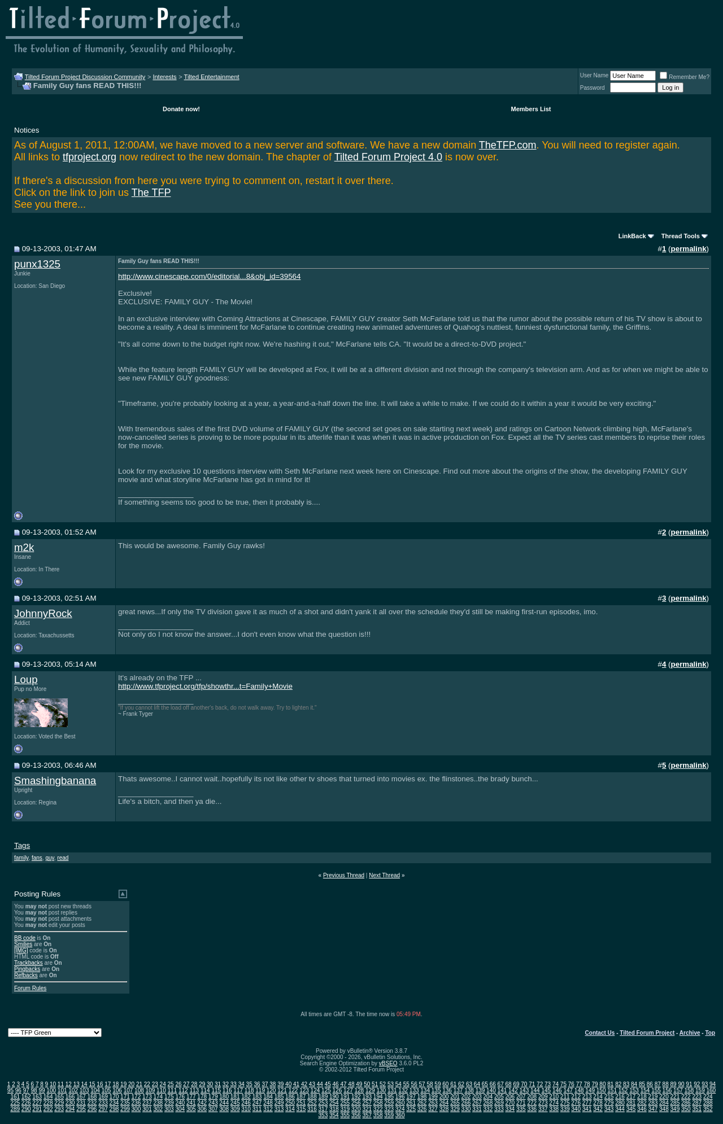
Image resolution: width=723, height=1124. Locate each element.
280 (620, 1103)
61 (453, 1084)
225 (15, 1103)
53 (390, 1084)
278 (598, 1103)
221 (675, 1097)
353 (323, 1115)
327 (433, 1109)
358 (378, 1115)
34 (241, 1084)
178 (202, 1097)
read (62, 858)
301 (147, 1109)
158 (689, 1090)
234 (114, 1103)
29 (202, 1084)
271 (521, 1103)
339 (565, 1109)
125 (326, 1090)
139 (480, 1090)
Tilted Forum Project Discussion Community (85, 76)
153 (634, 1090)
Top (710, 1033)
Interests (164, 76)
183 (257, 1097)
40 (288, 1084)
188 (312, 1097)
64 (477, 1084)
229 (59, 1103)
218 (642, 1097)
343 (609, 1109)
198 (422, 1097)
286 (686, 1103)
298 (114, 1109)
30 (210, 1084)
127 (348, 1090)
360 (400, 1115)
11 (61, 1084)
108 (139, 1090)
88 (666, 1084)
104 (95, 1090)
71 (532, 1084)
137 (458, 1090)
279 (609, 1103)
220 (664, 1097)
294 (70, 1109)
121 (282, 1090)
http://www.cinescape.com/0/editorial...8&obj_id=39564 (209, 276)
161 (15, 1097)
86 (650, 1084)
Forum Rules (30, 988)
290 (26, 1109)
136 (447, 1090)
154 (645, 1090)
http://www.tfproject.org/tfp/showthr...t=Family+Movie (205, 686)
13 (76, 1084)
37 (265, 1084)
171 (125, 1097)
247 (257, 1103)
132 (403, 1090)
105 (106, 1090)
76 (571, 1084)
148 (579, 1090)
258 (378, 1103)
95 (10, 1090)
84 (634, 1084)
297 (103, 1109)
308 (224, 1109)
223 (697, 1097)
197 (411, 1097)
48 (351, 1084)
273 (543, 1103)
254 (334, 1103)
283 (653, 1103)
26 (178, 1084)
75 (563, 1084)
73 (548, 1084)
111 (172, 1090)
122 (293, 1090)
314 (290, 1109)
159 (700, 1090)
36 (257, 1084)
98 (34, 1090)
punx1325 (37, 264)
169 (103, 1097)
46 (336, 1084)
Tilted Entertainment (211, 76)
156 (667, 1090)
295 (81, 1109)
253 (323, 1103)
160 (711, 1090)
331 (477, 1109)
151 (612, 1090)
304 (180, 1109)
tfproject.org (89, 157)
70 (524, 1084)
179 (213, 1097)
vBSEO (388, 1063)
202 (466, 1097)
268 (488, 1103)
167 (81, 1097)
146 (557, 1090)
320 (356, 1109)
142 (513, 1090)
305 (191, 1109)
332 (488, 1109)
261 (411, 1103)
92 (697, 1084)
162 (26, 1097)
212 (576, 1097)
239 (169, 1103)
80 (602, 1084)
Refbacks (26, 975)
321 (367, 1109)
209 (543, 1097)
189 (323, 1097)
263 (433, 1103)
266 (466, 1103)
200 (444, 1097)
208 (532, 1097)
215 (609, 1097)
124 (315, 1090)
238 (158, 1103)
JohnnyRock (43, 613)
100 (51, 1090)
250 (290, 1103)
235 (125, 1103)
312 (268, 1109)
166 (70, 1097)
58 (429, 1084)
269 (499, 1103)
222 (686, 1097)
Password (592, 88)
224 (708, 1097)
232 (92, 1103)
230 (70, 1103)
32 (226, 1084)
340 (576, 1109)
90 (681, 1084)
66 (493, 1084)
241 (191, 1103)
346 (642, 1109)
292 (48, 1109)
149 (590, 1090)
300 (136, 1109)
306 (202, 1109)
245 (235, 1103)
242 (202, 1103)
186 (290, 1097)
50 (367, 1084)
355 (345, 1115)
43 (312, 1084)
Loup (26, 679)
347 (653, 1109)
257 (367, 1103)
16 (100, 1084)
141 (502, 1090)
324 (400, 1109)
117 (238, 1090)
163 (37, 1097)
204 (488, 1097)
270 (510, 1103)
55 (406, 1084)
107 (128, 1090)
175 (169, 1097)
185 (279, 1097)
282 (642, 1103)
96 (18, 1090)
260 (400, 1103)
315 (301, 1109)
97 (26, 1090)
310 (246, 1109)
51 (375, 1084)
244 (224, 1103)
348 (664, 1109)
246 (246, 1103)
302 (158, 1109)
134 (425, 1090)
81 (610, 1084)
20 (131, 1084)
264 (444, 1103)
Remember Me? (684, 77)
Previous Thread (343, 875)
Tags (22, 845)
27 (186, 1084)
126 (337, 1090)
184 (268, 1097)
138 (469, 1090)
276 (576, 1103)
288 (708, 1103)
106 (117, 1090)
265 (455, 1103)
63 (469, 1084)
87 (658, 1084)
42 (304, 1084)
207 (521, 1097)
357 (367, 1115)
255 (345, 1103)
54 (398, 1084)
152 (623, 1090)
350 (686, 1109)
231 (81, 1103)
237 (147, 1103)
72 (540, 1084)
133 (414, 1090)
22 (147, 1084)
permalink (689, 248)
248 (268, 1103)
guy (49, 858)
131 (392, 1090)
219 (653, 1097)
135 (436, 1090)
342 (598, 1109)
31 (218, 1084)
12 (69, 1084)
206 (510, 1097)
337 (543, 1109)
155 (656, 1090)
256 (356, 1103)
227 (37, 1103)
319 (345, 1109)
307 (213, 1109)
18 (115, 1084)
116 (227, 1090)
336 (532, 1109)
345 (631, 1109)
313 (279, 1109)
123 (304, 1090)
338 (554, 1109)
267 (477, 1103)
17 (107, 1084)
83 (626, 1084)
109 (150, 1090)
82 (618, 1084)
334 (510, 1109)
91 (689, 1084)
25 (171, 1084)
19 (123, 1084)
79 (594, 1084)
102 (73, 1090)
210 (554, 1097)
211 (565, 1097)
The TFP (151, 192)
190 (334, 1097)
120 (271, 1090)
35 (249, 1084)
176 (180, 1097)
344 (620, 1109)
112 (183, 1090)
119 (260, 1090)
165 (59, 1097)
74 (555, 1084)
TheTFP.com (508, 145)
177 (191, 1097)
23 (155, 1084)
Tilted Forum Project (647, 1033)
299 (125, 1109)
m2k (24, 547)
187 (301, 1097)
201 (455, 1097)
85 (642, 1084)
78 (587, 1084)
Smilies (23, 944)
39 (280, 1084)
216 (620, 1097)
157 (678, 1090)
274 (554, 1103)
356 (356, 1115)
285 (675, 1103)
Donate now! (181, 109)
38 (272, 1084)
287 (697, 1103)
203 (477, 1097)
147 (568, 1090)
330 (466, 1109)
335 (521, 1109)
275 (565, 1103)
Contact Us (600, 1033)
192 (356, 1097)
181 (235, 1097)
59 (437, 1084)
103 (84, 1090)
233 (103, 1103)
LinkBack (632, 236)
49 (359, 1084)
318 (334, 1109)
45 (328, 1084)
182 (246, 1097)
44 (320, 1084)
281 (631, 1103)
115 (216, 1090)
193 (367, 1097)
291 (37, 1109)
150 (601, 1090)
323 (389, 1109)
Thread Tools (680, 236)
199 (433, 1097)
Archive (690, 1033)
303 (169, 1109)
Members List (531, 109)
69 (516, 1084)
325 (411, 1109)
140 (491, 1090)
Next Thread (384, 875)
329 (455, 1109)
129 (370, 1090)
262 (422, 1103)
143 (524, 1090)
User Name (594, 75)
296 (92, 1109)
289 (15, 1109)
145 (546, 1090)
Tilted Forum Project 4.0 (388, 157)
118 (249, 1090)
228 (48, 1103)
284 (664, 1103)
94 (712, 1084)
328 (444, 1109)
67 (501, 1084)
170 (114, 1097)
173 (147, 1097)
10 (53, 1084)
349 (675, 1109)
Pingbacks (27, 969)
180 (224, 1097)
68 (508, 1084)
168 (92, 1097)
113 (194, 1090)
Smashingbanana (55, 780)
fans (37, 858)
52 (383, 1084)
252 (312, 1103)
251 (301, 1103)
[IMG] (21, 950)
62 (461, 1084)
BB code (25, 938)
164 (48, 1097)
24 (163, 1084)
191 (345, 1097)
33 (233, 1084)
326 (422, 1109)
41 (296, 1084)
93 (705, 1084)
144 (535, 1090)
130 (381, 1090)
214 (598, 1097)
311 (257, 1109)
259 (389, 1103)
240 (180, 1103)
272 (532, 1103)
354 (334, 1115)
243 (213, 1103)
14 (84, 1084)
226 (26, 1103)
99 (41, 1090)
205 (499, 1097)
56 (414, 1084)
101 (62, 1090)
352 (708, 1109)
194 (378, 1097)
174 (158, 1097)
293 (59, 1109)
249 (279, 1103)
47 (343, 1084)
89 (673, 1084)
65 (485, 1084)
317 (323, 1109)
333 (499, 1109)
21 (139, 1084)
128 (359, 1090)
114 (205, 1090)
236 (136, 1103)
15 (92, 1084)
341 (587, 1109)
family (21, 858)
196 (400, 1097)
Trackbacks (28, 963)
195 (389, 1097)
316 (312, 1109)
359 (389, 1115)
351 (697, 1109)
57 (422, 1084)
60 (445, 1084)
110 (161, 1090)
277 (587, 1103)
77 (579, 1084)
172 (136, 1097)
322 (378, 1109)
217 (631, 1097)
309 (235, 1109)
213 (587, 1097)
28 (194, 1084)
